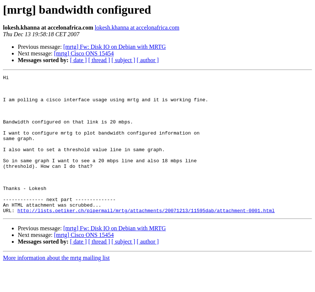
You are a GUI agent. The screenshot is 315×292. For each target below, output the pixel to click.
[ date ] (78, 60)
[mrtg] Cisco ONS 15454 (84, 53)
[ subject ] (123, 60)
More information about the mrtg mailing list (56, 285)
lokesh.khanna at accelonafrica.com (137, 27)
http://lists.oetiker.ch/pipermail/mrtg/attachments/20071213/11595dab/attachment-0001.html (146, 238)
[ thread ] (99, 60)
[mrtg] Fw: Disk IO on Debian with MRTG (114, 47)
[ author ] (148, 60)
